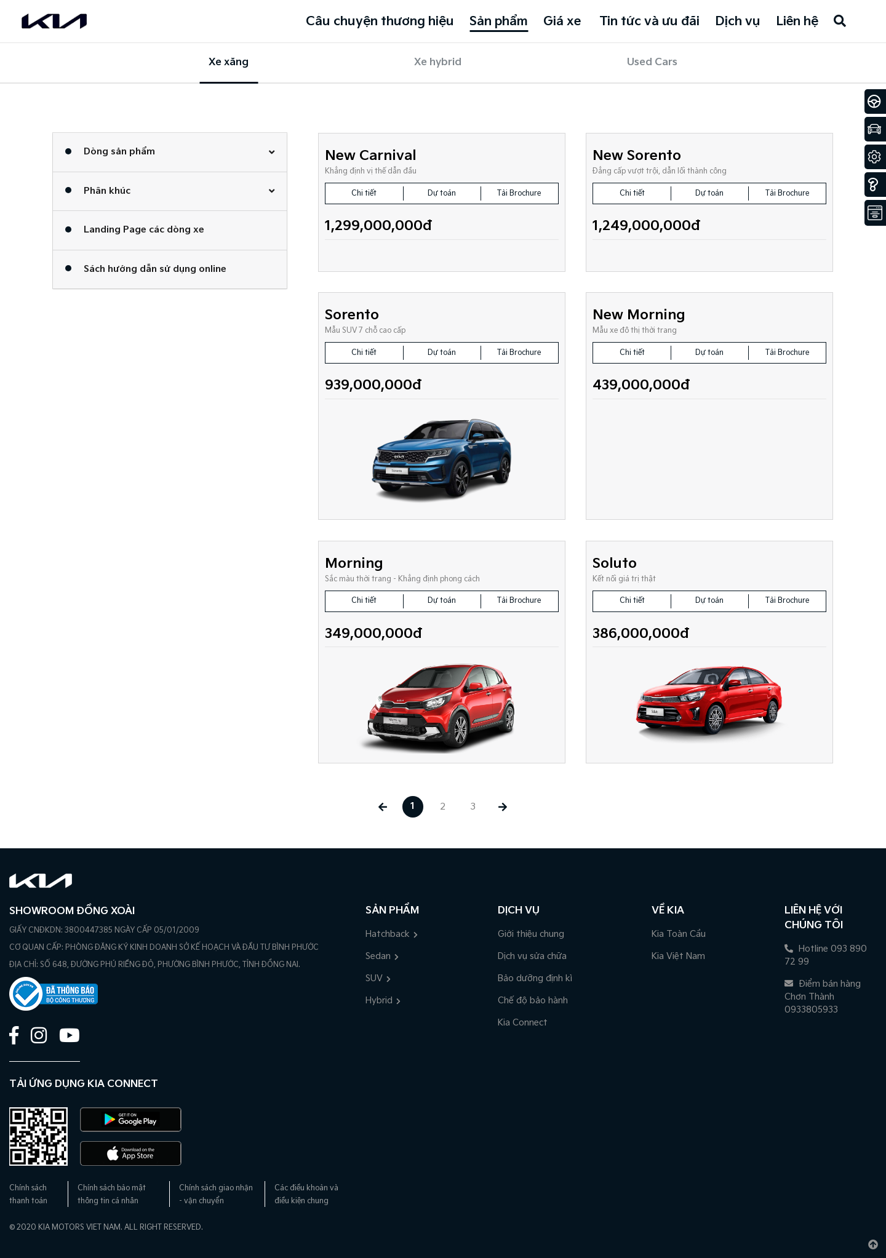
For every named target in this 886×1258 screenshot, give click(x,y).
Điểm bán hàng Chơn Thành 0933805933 (822, 997)
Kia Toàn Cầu (679, 934)
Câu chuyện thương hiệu (380, 21)
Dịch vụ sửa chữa (532, 956)
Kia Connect (523, 1022)
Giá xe (562, 21)
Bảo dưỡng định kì (535, 978)
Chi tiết (364, 193)
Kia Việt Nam (678, 956)
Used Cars (652, 62)
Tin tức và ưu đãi (649, 21)
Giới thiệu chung (531, 934)
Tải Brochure (519, 193)
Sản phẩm (498, 21)
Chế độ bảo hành (533, 1000)
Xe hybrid (437, 62)
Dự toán (442, 193)
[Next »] (503, 807)
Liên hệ (797, 21)
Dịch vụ (737, 21)
